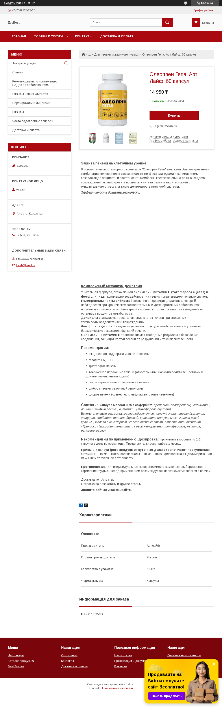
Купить (174, 115)
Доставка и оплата (116, 36)
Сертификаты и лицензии (31, 103)
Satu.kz (130, 684)
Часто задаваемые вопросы (32, 121)
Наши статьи (123, 655)
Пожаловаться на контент (117, 688)
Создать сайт (12, 3)
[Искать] (167, 22)
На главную (16, 655)
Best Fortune (16, 666)
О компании (69, 655)
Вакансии (120, 666)
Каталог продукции (21, 660)
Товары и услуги (48, 36)
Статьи (17, 72)
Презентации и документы (132, 660)
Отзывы (18, 112)
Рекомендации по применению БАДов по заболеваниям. (34, 83)
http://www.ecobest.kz (30, 259)
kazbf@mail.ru (25, 265)
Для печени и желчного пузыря (116, 54)
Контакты (83, 36)
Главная (19, 36)
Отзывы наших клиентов (30, 94)
